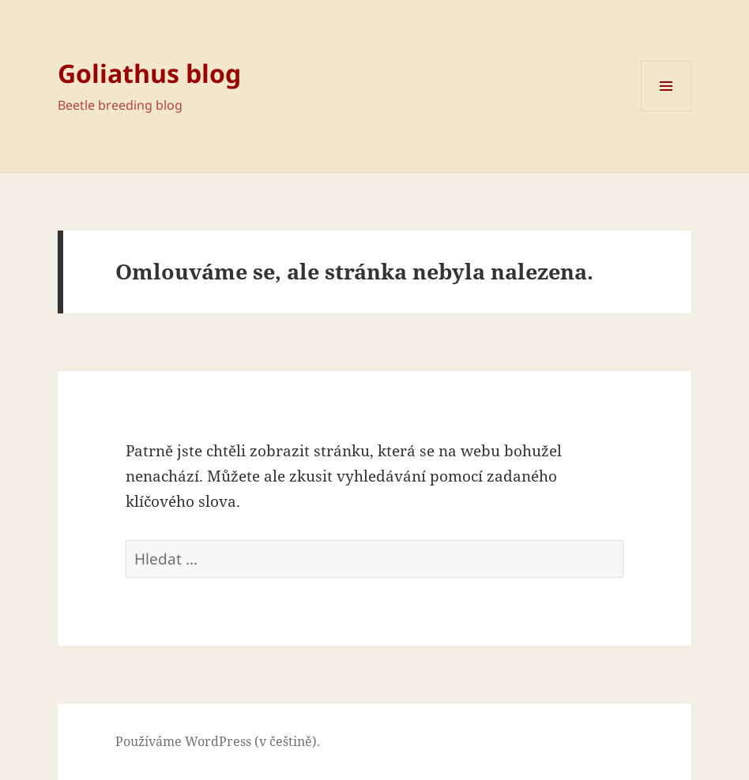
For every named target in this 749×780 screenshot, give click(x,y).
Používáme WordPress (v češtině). (217, 741)
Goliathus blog (149, 73)
